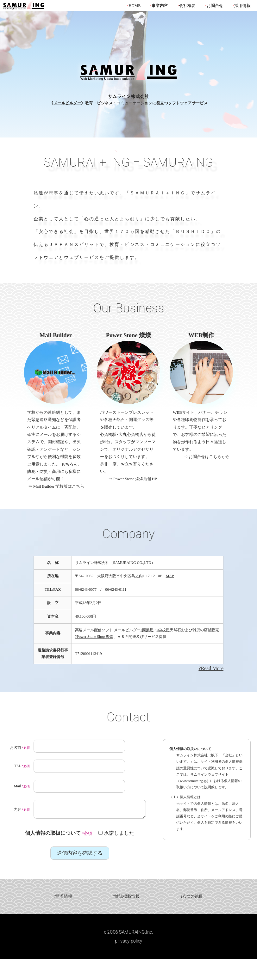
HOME (134, 5)
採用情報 (242, 5)
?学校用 (163, 630)
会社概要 (187, 5)
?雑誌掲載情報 (126, 896)
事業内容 (160, 5)
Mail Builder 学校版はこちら (58, 486)
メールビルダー (67, 103)
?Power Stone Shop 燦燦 (94, 636)
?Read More (210, 668)
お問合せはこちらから (209, 456)
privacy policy (128, 941)
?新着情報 (63, 896)
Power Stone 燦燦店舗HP (135, 478)
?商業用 (147, 630)
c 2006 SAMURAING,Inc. (128, 932)
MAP (170, 576)
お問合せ (215, 5)
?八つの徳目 (192, 896)
